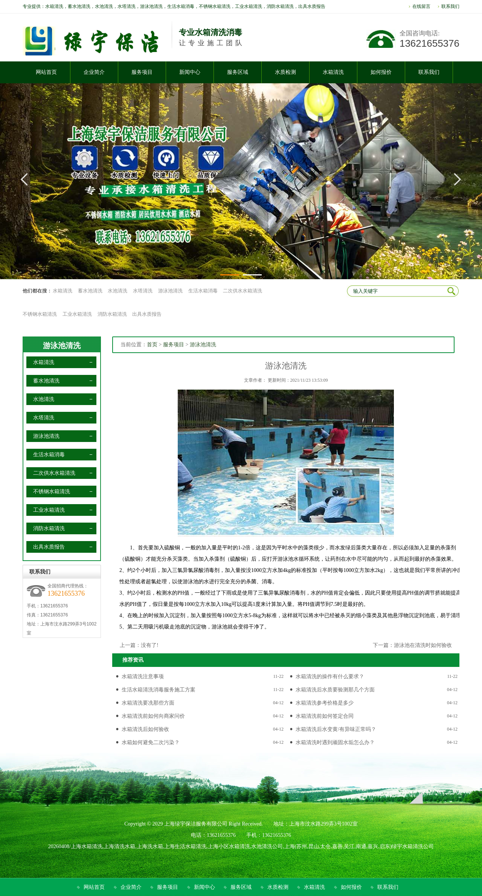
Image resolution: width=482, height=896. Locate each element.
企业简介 (131, 887)
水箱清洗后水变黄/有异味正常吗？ (336, 729)
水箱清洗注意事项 (143, 676)
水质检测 (277, 887)
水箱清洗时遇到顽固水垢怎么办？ (335, 742)
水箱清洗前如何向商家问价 (153, 716)
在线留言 (421, 6)
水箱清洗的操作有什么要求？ (330, 676)
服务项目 (173, 344)
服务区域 (241, 887)
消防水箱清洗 (112, 314)
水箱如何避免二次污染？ (151, 742)
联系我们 (450, 6)
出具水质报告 (147, 314)
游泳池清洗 (170, 291)
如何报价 (351, 887)
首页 (152, 344)
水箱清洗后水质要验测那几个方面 (335, 690)
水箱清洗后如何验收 (145, 729)
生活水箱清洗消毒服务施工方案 (158, 690)
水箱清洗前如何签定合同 (325, 716)
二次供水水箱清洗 (242, 291)
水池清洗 (117, 291)
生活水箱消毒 (203, 291)
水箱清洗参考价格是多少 (325, 703)
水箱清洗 (62, 291)
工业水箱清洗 (77, 314)
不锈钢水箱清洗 (40, 314)
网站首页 (94, 887)
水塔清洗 (143, 291)
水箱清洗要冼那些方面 (148, 703)
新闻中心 (204, 887)
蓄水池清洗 (90, 291)
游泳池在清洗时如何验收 (423, 645)
